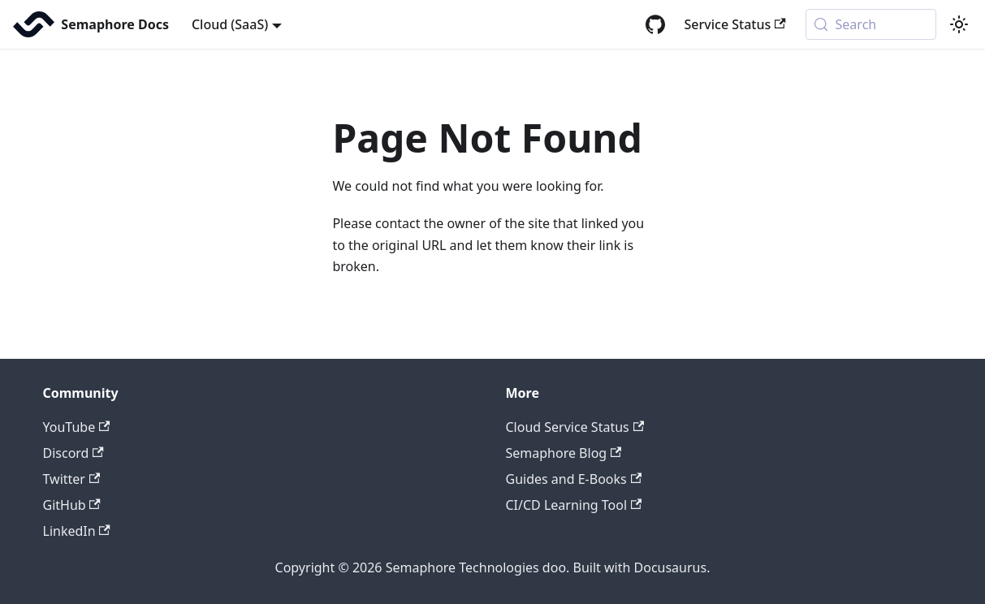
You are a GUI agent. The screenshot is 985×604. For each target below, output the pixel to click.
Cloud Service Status (575, 427)
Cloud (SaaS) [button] (230, 24)
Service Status (735, 24)
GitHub (72, 505)
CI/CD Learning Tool (574, 505)
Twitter (72, 479)
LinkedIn (76, 531)
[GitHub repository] (655, 24)
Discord (73, 453)
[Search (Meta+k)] (871, 24)
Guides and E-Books (574, 479)
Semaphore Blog (564, 453)
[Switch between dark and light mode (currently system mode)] (959, 24)
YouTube (76, 427)
